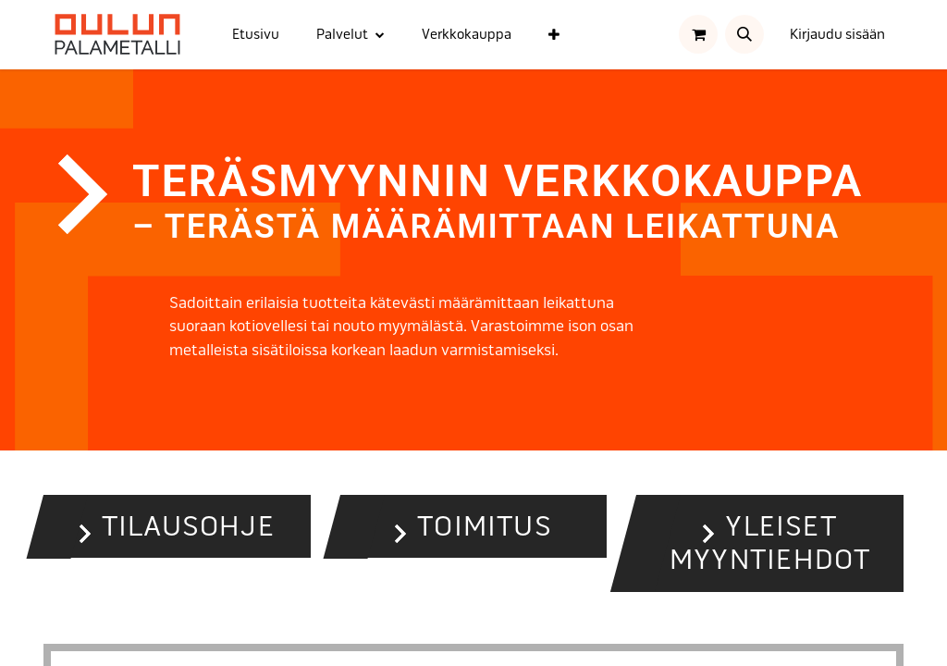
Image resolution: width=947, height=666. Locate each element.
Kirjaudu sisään (837, 34)
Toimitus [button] (484, 526)
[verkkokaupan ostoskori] (698, 34)
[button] (744, 34)
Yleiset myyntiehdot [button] (770, 543)
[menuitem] (256, 35)
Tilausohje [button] (188, 526)
